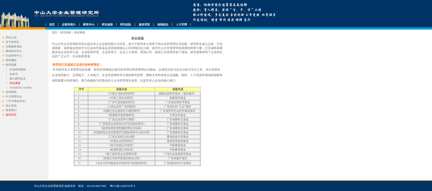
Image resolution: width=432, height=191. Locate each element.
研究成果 (65, 32)
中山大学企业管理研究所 (49, 186)
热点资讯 (11, 105)
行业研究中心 (14, 55)
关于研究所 (12, 42)
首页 (54, 32)
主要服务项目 (14, 46)
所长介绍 (11, 37)
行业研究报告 (18, 69)
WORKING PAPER (20, 87)
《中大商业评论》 (16, 101)
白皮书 (14, 74)
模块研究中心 (14, 51)
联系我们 (11, 110)
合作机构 (11, 92)
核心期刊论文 (18, 78)
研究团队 (11, 60)
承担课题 (79, 32)
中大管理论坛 (14, 96)
